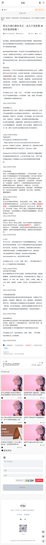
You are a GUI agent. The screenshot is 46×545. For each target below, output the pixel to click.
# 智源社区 (9, 345)
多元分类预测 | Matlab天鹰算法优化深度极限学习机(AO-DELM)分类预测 (11, 394)
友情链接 (26, 514)
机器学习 (28, 225)
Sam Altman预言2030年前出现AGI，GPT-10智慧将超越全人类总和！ (11, 419)
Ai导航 (21, 540)
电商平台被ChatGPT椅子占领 (33, 442)
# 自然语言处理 (19, 345)
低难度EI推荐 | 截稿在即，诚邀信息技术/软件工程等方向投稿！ (34, 394)
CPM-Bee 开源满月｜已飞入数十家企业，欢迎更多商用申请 (11, 443)
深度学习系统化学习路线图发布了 (34, 418)
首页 (3, 18)
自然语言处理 (15, 18)
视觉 (10, 76)
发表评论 (39, 480)
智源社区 (8, 18)
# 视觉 (5, 348)
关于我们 (19, 514)
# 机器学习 (28, 345)
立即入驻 (39, 10)
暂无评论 (8, 450)
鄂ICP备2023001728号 (29, 540)
